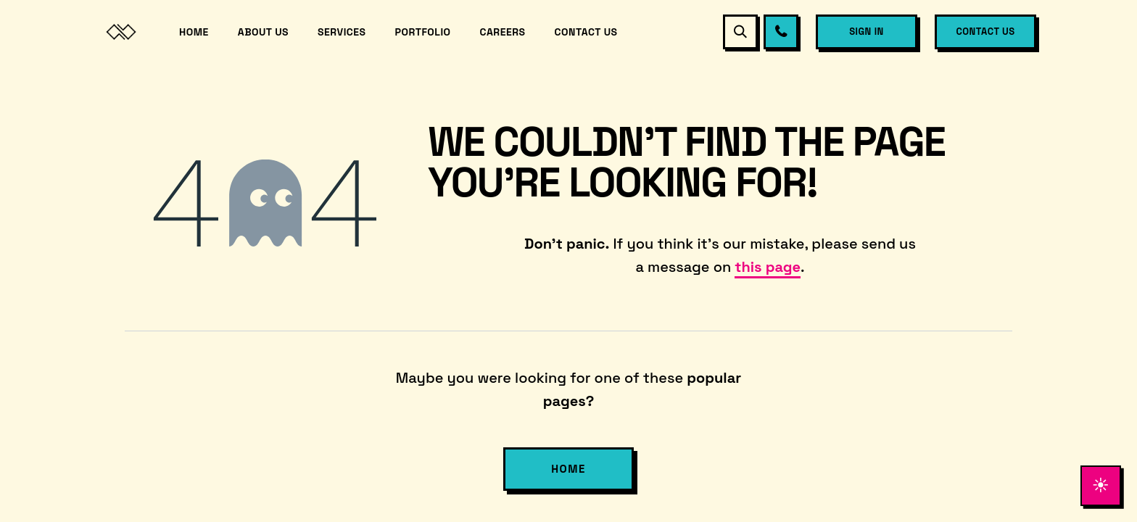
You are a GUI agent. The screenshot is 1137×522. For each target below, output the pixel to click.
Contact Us (985, 31)
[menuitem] (194, 32)
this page (768, 266)
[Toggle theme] (1098, 483)
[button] (740, 31)
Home (568, 469)
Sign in (866, 31)
